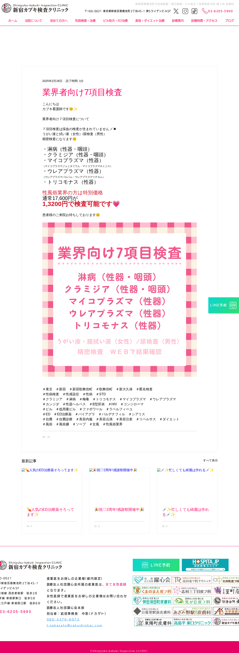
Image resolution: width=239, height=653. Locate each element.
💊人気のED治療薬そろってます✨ (50, 512)
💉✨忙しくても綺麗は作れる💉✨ (185, 512)
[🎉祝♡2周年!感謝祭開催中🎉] (119, 485)
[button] (177, 20)
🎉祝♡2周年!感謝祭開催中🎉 (119, 509)
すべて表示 (210, 460)
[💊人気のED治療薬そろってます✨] (52, 485)
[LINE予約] (223, 305)
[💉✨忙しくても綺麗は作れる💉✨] (187, 485)
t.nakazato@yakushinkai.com (74, 625)
